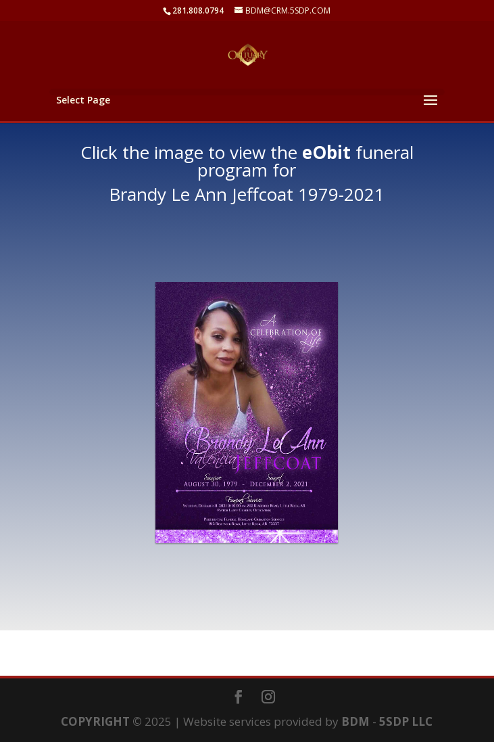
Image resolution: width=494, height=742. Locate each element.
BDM (355, 721)
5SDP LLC (406, 721)
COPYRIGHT (95, 721)
